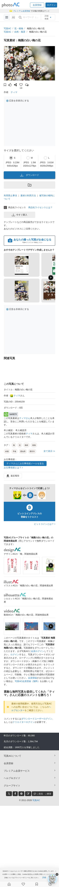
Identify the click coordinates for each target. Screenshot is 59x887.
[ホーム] (9, 884)
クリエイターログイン (24, 722)
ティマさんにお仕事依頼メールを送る (25, 463)
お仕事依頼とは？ (13, 467)
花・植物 (18, 28)
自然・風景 (19, 32)
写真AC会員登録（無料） (27, 681)
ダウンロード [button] (29, 175)
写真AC (7, 28)
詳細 (44, 877)
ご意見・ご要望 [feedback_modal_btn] (42, 793)
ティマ (14, 92)
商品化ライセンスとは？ (40, 207)
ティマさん (24, 418)
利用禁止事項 (10, 195)
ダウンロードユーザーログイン (36, 718)
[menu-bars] (6, 17)
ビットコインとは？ (44, 524)
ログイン (14, 654)
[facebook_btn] (15, 793)
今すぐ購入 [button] (19, 214)
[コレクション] (37, 884)
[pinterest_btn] (21, 793)
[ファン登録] (23, 884)
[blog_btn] (28, 793)
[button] (37, 5)
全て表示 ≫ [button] (49, 451)
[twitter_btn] (9, 793)
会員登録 (32, 678)
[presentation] (50, 565)
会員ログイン (37, 651)
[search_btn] (20, 17)
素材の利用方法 (28, 195)
